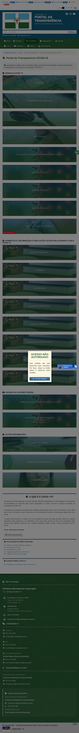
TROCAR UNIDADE (40, 379)
